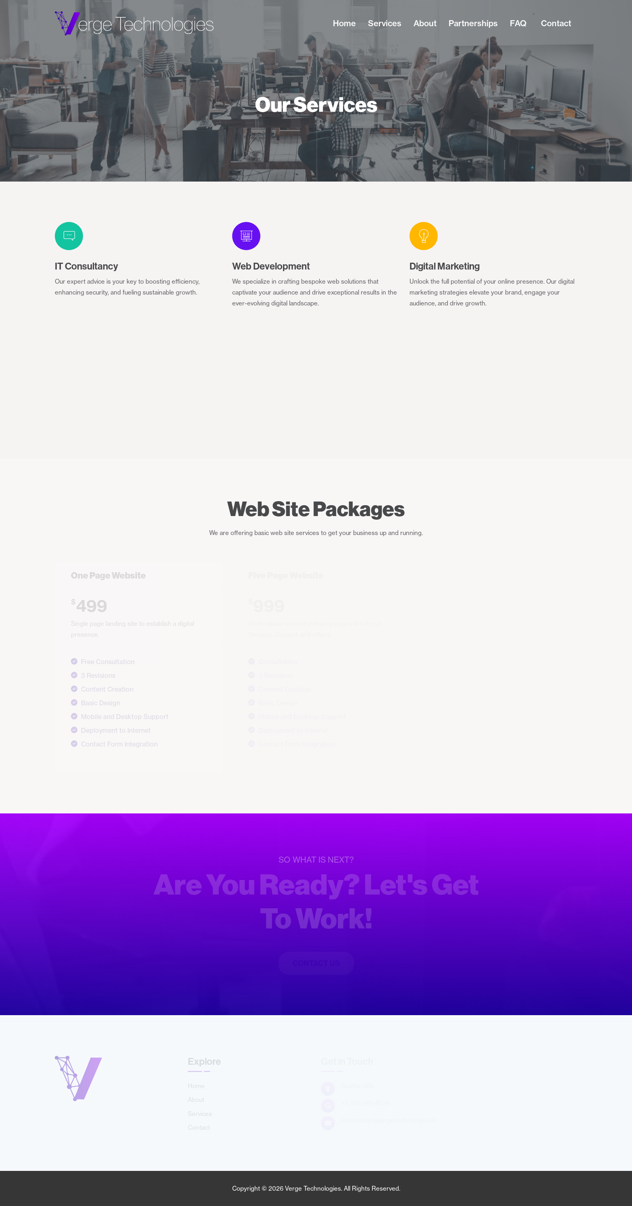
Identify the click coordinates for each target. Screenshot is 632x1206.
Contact (556, 23)
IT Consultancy (86, 266)
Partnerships (473, 23)
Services (384, 23)
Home (344, 23)
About (425, 23)
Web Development (271, 266)
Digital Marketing (445, 266)
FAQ (518, 23)
